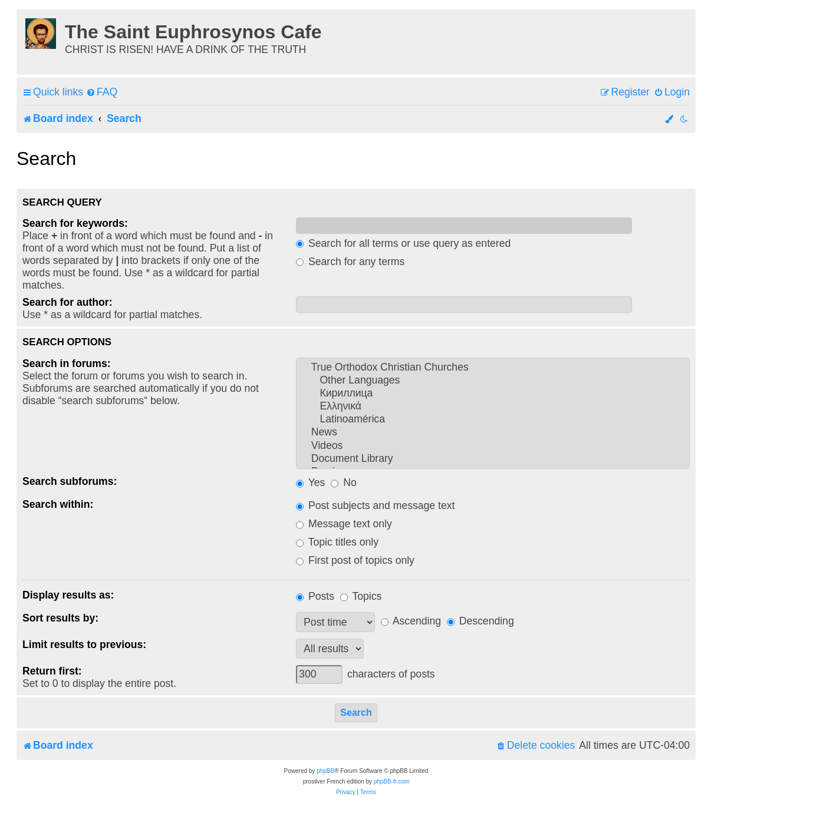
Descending (480, 621)
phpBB (325, 771)
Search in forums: (66, 363)
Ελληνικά (492, 406)
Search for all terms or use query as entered (403, 243)
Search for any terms (350, 261)
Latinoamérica (492, 419)
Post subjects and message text (375, 505)
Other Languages (492, 380)
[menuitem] (101, 92)
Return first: (52, 671)
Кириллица (492, 393)
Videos (492, 445)
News (492, 432)
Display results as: (68, 595)
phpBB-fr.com (392, 781)
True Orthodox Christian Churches (492, 367)
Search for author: (67, 302)
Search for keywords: (75, 223)
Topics (360, 596)
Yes (310, 482)
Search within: (57, 504)
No (343, 482)
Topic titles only (337, 542)
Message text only (344, 524)
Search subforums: (69, 481)
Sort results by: (60, 618)
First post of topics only (355, 560)
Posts (315, 596)
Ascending (411, 621)
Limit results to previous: (84, 644)
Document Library (492, 458)
